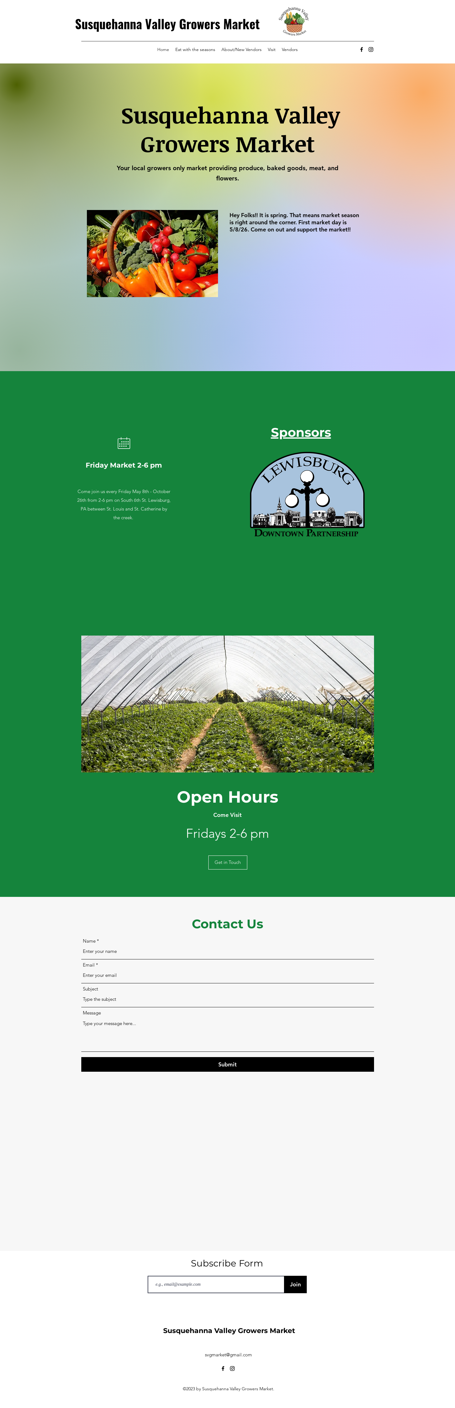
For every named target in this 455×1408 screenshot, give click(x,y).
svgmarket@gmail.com (228, 1355)
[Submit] (227, 1064)
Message (92, 1012)
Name (89, 941)
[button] (227, 863)
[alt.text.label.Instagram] (371, 49)
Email (89, 965)
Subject (90, 988)
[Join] (295, 1284)
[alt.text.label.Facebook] (361, 49)
